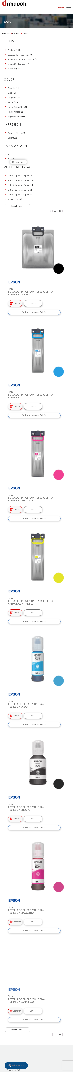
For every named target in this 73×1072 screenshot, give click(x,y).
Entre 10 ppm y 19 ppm (18, 175)
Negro (11, 102)
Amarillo (11, 88)
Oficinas (11, 1043)
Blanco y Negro (15, 133)
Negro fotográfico (16, 107)
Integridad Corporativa (19, 1061)
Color (10, 137)
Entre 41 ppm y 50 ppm (18, 189)
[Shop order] (17, 206)
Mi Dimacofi (13, 1049)
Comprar (15, 303)
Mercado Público (16, 1055)
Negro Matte (14, 111)
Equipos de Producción (18, 54)
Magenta (12, 97)
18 (60, 211)
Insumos (12, 68)
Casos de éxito (14, 1028)
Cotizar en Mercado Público (34, 312)
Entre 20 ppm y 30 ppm (18, 180)
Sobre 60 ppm (14, 199)
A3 (9, 154)
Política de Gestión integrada (22, 1066)
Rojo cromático (15, 116)
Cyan (10, 92)
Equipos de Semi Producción (21, 59)
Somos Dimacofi (15, 1023)
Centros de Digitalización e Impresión (26, 1038)
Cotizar (33, 303)
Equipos (11, 50)
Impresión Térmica (16, 64)
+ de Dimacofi (14, 1033)
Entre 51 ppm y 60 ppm (18, 194)
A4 (9, 159)
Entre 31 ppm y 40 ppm (18, 185)
